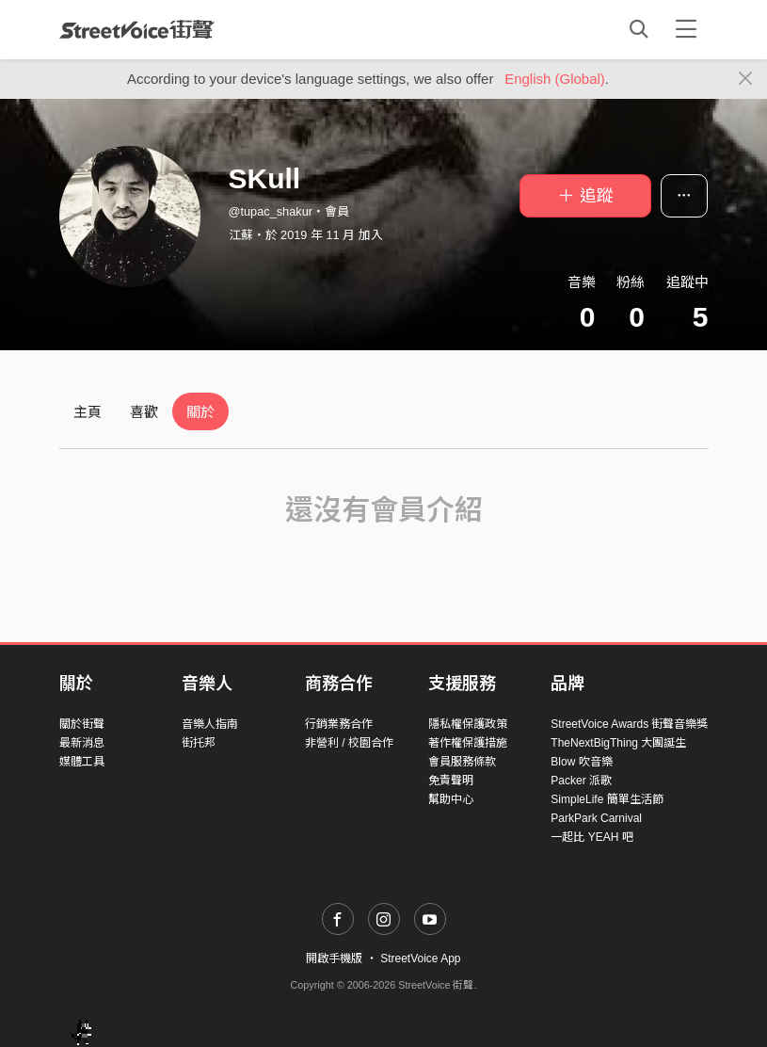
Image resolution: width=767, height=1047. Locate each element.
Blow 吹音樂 (581, 761)
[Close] (746, 79)
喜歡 (144, 412)
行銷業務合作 (339, 724)
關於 (200, 412)
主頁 (87, 412)
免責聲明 (450, 780)
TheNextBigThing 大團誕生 (618, 742)
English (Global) (554, 79)
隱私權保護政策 (467, 724)
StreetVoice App (420, 958)
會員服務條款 (462, 761)
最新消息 (81, 742)
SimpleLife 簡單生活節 (607, 799)
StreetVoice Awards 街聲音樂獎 (629, 724)
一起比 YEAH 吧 (591, 837)
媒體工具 (81, 761)
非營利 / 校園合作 (349, 742)
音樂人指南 (210, 724)
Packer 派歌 (581, 780)
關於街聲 (81, 724)
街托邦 (199, 742)
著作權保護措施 (467, 742)
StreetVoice (137, 29)
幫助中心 (450, 799)
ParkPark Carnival (596, 818)
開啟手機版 (334, 958)
